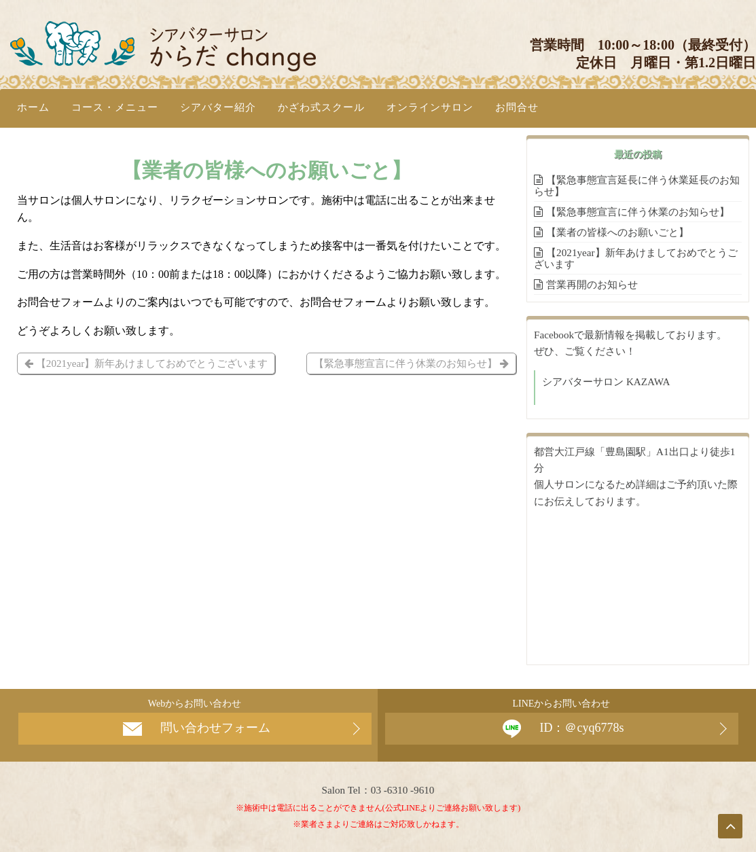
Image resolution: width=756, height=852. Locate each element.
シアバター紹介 (218, 107)
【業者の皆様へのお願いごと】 (617, 232)
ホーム (33, 107)
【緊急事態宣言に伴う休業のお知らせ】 (411, 363)
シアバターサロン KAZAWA (606, 381)
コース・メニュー (114, 107)
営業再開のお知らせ (592, 284)
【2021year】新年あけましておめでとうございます (146, 363)
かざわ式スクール (321, 107)
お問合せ (517, 107)
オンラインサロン (429, 107)
